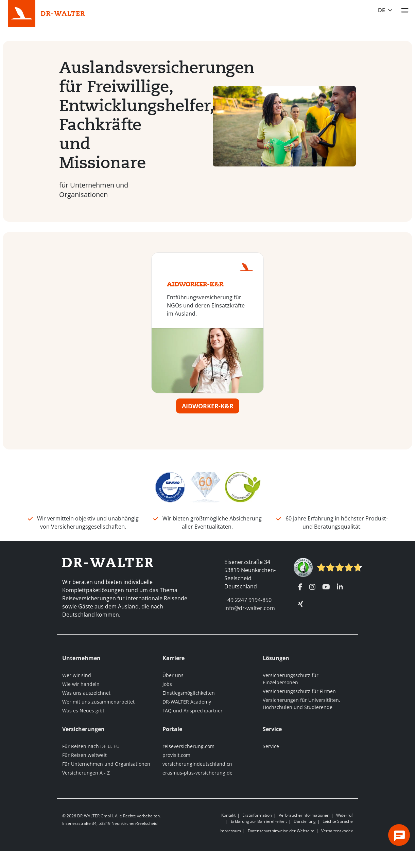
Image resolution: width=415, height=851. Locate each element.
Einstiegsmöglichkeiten (188, 693)
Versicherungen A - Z (86, 772)
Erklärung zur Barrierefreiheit (259, 821)
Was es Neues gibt (83, 710)
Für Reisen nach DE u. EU (91, 746)
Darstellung (305, 821)
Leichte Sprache (338, 821)
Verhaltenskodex (337, 831)
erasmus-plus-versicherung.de (197, 772)
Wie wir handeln (81, 684)
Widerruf (344, 815)
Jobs (167, 684)
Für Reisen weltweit (84, 755)
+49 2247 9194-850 (248, 600)
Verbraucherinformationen (304, 815)
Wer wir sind (76, 675)
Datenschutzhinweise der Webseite (281, 831)
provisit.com (176, 755)
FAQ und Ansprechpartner (192, 710)
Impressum (230, 831)
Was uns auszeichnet (86, 693)
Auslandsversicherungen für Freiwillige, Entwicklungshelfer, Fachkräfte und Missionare (118, 115)
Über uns (173, 675)
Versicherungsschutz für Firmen (299, 691)
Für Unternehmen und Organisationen (106, 764)
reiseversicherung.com (188, 746)
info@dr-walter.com (249, 608)
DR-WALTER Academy (186, 701)
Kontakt (228, 815)
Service (271, 746)
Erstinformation (257, 815)
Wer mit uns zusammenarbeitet (98, 701)
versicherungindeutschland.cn (197, 764)
